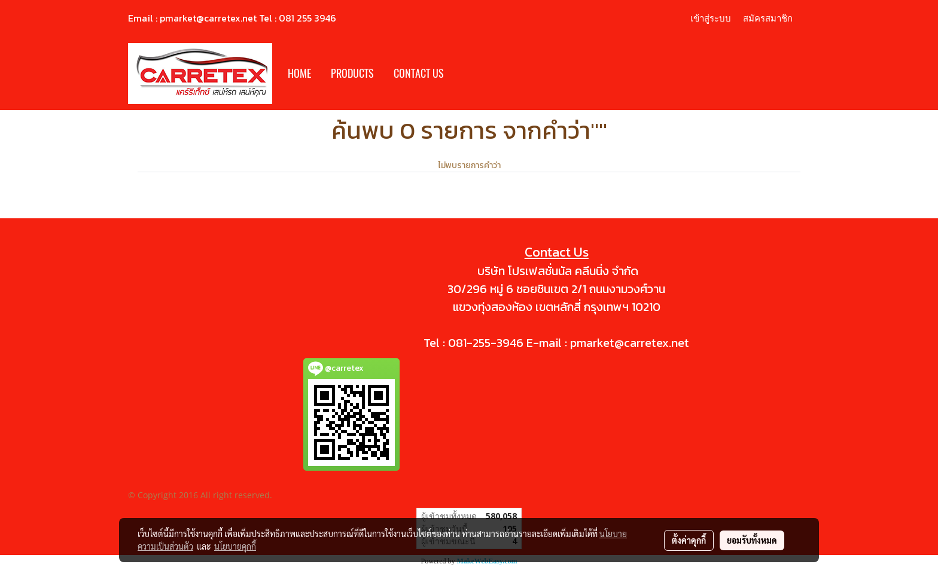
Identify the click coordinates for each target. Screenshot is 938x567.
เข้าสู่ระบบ (710, 18)
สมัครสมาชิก (768, 18)
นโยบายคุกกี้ (235, 546)
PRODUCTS (352, 73)
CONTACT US (419, 73)
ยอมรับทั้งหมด (752, 540)
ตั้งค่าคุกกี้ (689, 540)
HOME (299, 73)
